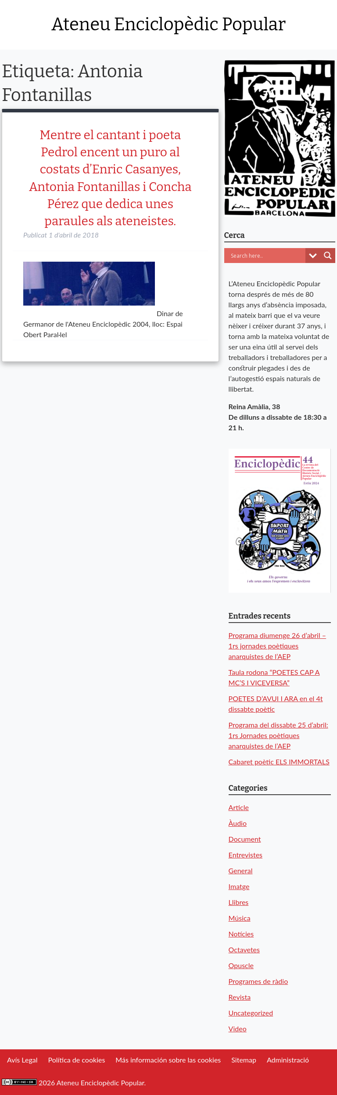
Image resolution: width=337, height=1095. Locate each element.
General (241, 870)
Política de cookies (76, 1059)
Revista (240, 997)
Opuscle (241, 965)
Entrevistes (245, 854)
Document (245, 839)
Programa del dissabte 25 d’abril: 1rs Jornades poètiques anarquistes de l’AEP (278, 735)
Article (239, 807)
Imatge (239, 886)
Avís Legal (22, 1059)
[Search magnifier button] (327, 255)
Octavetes (244, 949)
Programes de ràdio (258, 981)
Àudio (238, 823)
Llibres (239, 902)
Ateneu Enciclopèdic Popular (168, 24)
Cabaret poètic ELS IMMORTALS (279, 761)
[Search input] (267, 255)
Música (240, 918)
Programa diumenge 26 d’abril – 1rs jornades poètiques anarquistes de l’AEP (277, 645)
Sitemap (243, 1059)
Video (238, 1028)
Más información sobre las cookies (168, 1059)
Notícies (241, 933)
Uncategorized (251, 1013)
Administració (288, 1059)
